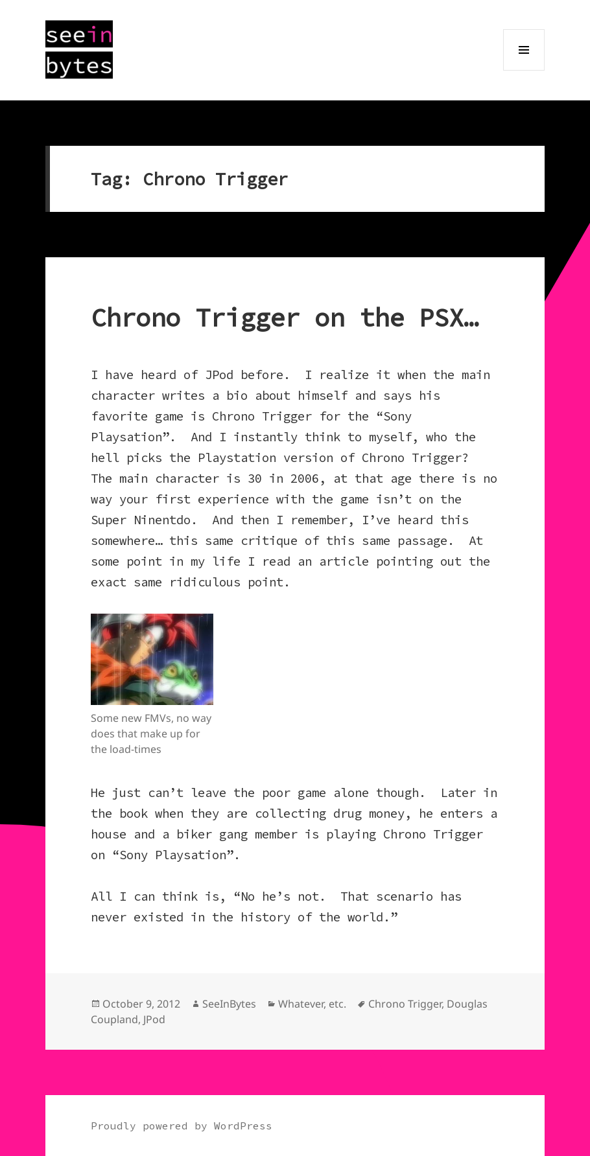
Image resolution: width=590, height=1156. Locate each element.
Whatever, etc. (312, 1004)
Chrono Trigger (405, 1004)
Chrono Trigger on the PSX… (284, 318)
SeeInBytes (229, 1004)
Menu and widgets (524, 70)
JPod (154, 1019)
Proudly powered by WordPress (181, 1125)
